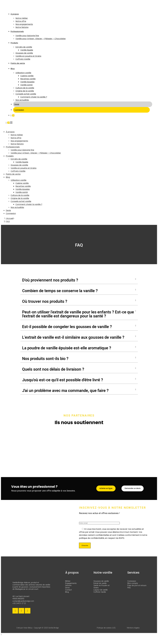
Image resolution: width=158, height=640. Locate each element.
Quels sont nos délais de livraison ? (53, 369)
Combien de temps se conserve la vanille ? (60, 290)
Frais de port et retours (136, 588)
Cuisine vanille (22, 183)
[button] (79, 280)
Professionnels (13, 147)
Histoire (68, 588)
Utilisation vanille (18, 180)
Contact (68, 593)
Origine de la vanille (20, 198)
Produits (10, 156)
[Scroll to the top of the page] (1, 637)
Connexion (11, 213)
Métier (67, 584)
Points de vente (13, 174)
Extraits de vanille (19, 159)
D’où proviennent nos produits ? (50, 280)
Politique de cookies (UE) (106, 631)
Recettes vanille (23, 186)
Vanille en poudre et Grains (23, 168)
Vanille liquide (21, 162)
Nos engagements (19, 140)
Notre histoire (17, 143)
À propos (10, 131)
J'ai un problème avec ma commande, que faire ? (65, 390)
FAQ (8, 221)
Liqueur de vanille (101, 593)
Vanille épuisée (22, 189)
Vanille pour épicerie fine (22, 150)
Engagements (71, 586)
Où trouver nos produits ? (44, 301)
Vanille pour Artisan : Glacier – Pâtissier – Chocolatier (36, 153)
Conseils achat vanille (21, 201)
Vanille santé (21, 192)
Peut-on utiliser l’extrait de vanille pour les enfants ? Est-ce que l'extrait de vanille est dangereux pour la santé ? (78, 314)
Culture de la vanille (20, 195)
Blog (8, 177)
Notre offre (16, 137)
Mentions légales (133, 631)
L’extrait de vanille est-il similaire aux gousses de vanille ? (73, 337)
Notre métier (17, 134)
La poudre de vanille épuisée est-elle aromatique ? (66, 348)
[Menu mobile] (11, 122)
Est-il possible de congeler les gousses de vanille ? (67, 326)
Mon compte (132, 586)
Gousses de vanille (19, 165)
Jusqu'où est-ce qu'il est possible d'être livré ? (62, 380)
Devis (8, 210)
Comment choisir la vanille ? (28, 204)
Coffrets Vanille (18, 171)
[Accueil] (9, 218)
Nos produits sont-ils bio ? (45, 358)
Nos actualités (17, 207)
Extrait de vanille (100, 586)
